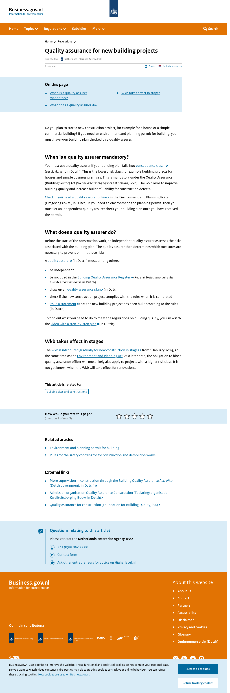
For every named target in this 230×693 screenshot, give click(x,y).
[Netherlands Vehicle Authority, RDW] (123, 638)
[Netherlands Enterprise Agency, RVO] (21, 638)
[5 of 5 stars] (151, 416)
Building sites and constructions (67, 392)
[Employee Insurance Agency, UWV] (136, 638)
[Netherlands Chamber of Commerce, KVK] (101, 638)
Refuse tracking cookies (198, 683)
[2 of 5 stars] (128, 416)
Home (48, 42)
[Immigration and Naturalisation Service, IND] (80, 638)
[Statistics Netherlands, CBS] (111, 638)
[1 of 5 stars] (120, 416)
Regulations (65, 42)
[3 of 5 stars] (135, 416)
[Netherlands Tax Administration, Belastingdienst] (50, 638)
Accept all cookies (198, 669)
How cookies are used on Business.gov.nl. (64, 674)
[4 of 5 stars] (143, 416)
